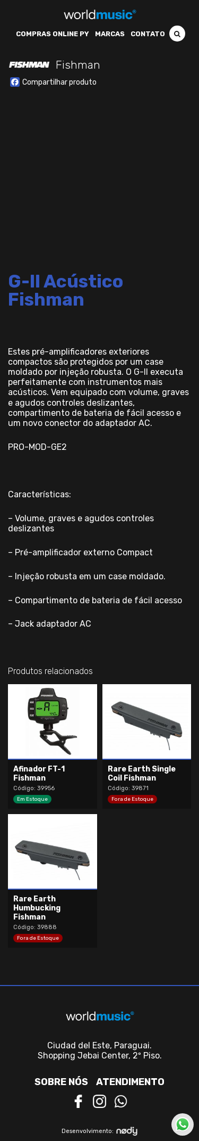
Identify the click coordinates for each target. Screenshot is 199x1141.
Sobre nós (61, 1082)
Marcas (110, 33)
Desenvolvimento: (99, 1131)
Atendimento (130, 1082)
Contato (148, 33)
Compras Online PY (52, 33)
